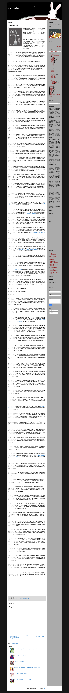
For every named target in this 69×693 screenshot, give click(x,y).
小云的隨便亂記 (53, 257)
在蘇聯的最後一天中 (17, 269)
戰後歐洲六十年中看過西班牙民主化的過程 (28, 249)
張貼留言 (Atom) (14, 643)
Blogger (45, 688)
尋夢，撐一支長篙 (54, 264)
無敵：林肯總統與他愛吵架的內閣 (37, 232)
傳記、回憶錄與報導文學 (24, 598)
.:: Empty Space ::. (54, 267)
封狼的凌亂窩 (53, 254)
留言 (51, 312)
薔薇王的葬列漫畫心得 (19, 661)
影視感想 (51, 79)
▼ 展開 (50, 51)
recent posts (59, 46)
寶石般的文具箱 (53, 265)
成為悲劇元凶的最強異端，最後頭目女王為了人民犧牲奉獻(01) (27, 667)
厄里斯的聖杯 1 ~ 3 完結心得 (20, 655)
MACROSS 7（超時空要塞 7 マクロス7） (23, 679)
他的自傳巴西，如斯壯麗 (30, 213)
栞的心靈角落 (53, 256)
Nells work (52, 73)
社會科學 (18, 598)
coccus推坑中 (53, 269)
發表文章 (52, 310)
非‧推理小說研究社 (54, 262)
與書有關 (51, 53)
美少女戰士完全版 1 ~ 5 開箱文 (20, 673)
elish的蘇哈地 (14, 8)
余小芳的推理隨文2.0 (54, 270)
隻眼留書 (52, 259)
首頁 (27, 635)
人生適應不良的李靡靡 (54, 272)
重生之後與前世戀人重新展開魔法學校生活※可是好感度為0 (26, 649)
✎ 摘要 (56, 51)
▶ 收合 (53, 51)
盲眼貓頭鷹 (52, 261)
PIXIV (51, 253)
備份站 (51, 273)
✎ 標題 (59, 51)
